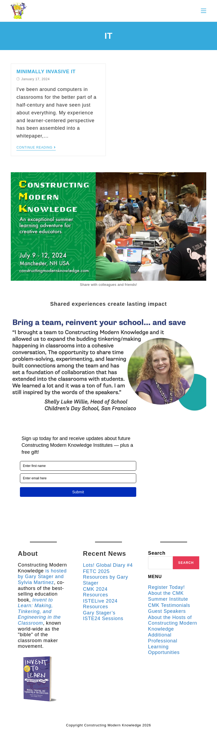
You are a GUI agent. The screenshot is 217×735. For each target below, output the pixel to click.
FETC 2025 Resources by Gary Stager (105, 577)
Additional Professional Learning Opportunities (164, 643)
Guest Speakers (167, 611)
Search (157, 553)
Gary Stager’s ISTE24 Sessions (103, 615)
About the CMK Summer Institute (168, 596)
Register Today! (166, 587)
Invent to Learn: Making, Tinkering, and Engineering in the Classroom (39, 611)
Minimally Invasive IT (45, 71)
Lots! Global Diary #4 (108, 565)
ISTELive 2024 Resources (100, 604)
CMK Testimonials (169, 605)
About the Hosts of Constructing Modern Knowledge (172, 623)
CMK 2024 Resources (95, 592)
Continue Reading (35, 147)
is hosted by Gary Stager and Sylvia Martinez (42, 576)
